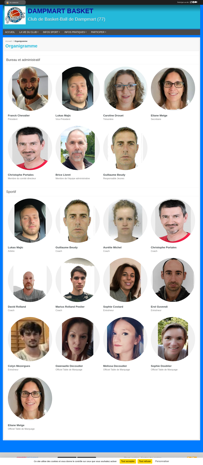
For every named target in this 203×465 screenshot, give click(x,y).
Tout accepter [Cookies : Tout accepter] (128, 461)
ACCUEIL (10, 32)
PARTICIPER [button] (97, 32)
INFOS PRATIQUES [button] (74, 32)
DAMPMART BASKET (60, 11)
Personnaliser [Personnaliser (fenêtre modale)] (162, 461)
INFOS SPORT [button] (50, 32)
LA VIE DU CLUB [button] (28, 32)
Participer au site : (187, 2)
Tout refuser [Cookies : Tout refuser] (145, 461)
